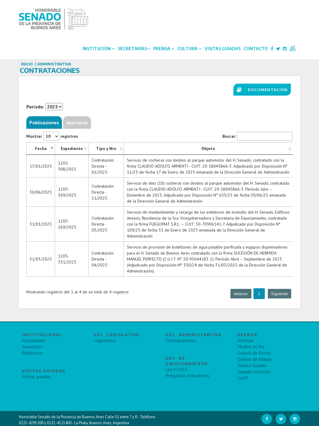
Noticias (245, 340)
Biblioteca (32, 353)
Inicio (27, 64)
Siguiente (279, 293)
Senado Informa (253, 372)
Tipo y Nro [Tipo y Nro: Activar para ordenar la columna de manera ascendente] (106, 148)
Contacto (256, 48)
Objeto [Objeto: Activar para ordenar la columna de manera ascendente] (208, 148)
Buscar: (257, 136)
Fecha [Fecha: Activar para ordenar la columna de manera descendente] (41, 148)
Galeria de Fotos (254, 353)
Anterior (241, 293)
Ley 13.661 (176, 369)
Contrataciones (180, 340)
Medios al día (250, 347)
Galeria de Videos (254, 359)
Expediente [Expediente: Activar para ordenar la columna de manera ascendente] (72, 148)
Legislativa (105, 340)
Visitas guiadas (36, 376)
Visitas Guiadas (223, 48)
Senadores (32, 347)
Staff (242, 378)
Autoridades (34, 340)
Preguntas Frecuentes (187, 376)
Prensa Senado (252, 365)
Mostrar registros (52, 136)
